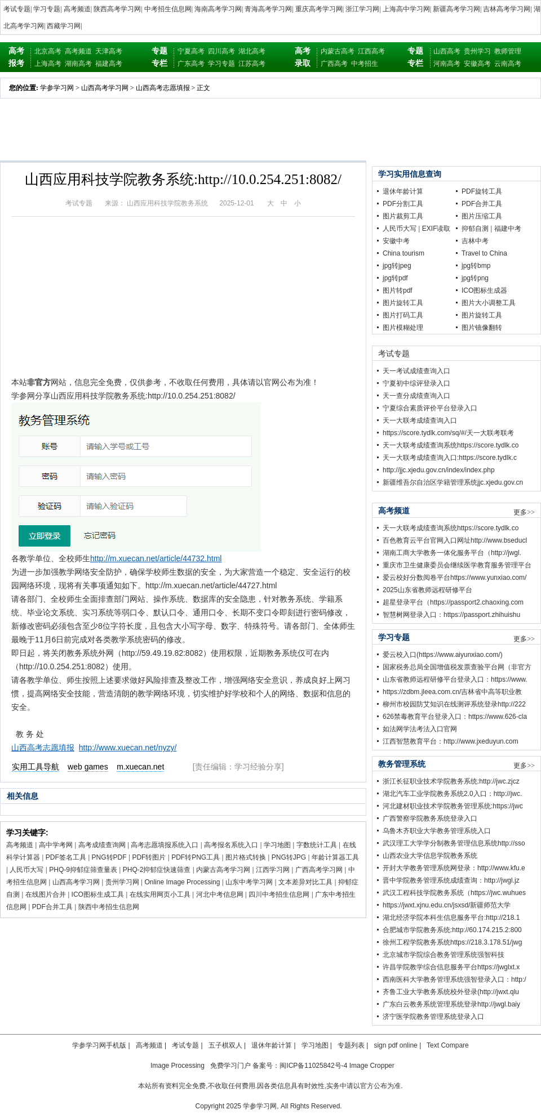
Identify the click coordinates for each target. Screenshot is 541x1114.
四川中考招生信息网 (279, 894)
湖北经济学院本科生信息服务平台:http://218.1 (451, 917)
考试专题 (16, 9)
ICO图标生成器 (484, 290)
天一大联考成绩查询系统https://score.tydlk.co (450, 445)
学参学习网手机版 (99, 1045)
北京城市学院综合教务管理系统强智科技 (443, 955)
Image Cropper (371, 1066)
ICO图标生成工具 (98, 894)
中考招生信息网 (168, 9)
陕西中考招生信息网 (108, 907)
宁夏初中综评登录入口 (416, 383)
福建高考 (108, 64)
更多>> (524, 512)
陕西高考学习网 (117, 9)
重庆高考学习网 (319, 9)
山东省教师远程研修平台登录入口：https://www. (455, 679)
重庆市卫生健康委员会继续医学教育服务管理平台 (457, 565)
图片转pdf (398, 290)
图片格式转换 (245, 857)
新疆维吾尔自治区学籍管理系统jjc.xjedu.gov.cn (453, 482)
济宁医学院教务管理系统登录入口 (433, 1017)
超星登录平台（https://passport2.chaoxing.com (453, 602)
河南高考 (446, 64)
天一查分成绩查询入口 (416, 396)
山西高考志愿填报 (163, 88)
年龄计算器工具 (335, 857)
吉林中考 (475, 241)
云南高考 (507, 64)
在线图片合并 (45, 894)
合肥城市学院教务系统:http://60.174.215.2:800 (452, 930)
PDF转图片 (149, 857)
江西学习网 (273, 870)
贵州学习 (477, 51)
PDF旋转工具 (482, 191)
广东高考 (191, 64)
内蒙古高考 (337, 51)
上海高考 (47, 64)
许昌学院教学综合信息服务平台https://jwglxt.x (451, 967)
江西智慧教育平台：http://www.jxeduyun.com (450, 741)
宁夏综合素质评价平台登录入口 (430, 408)
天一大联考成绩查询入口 (420, 420)
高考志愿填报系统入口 (164, 845)
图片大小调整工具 (489, 303)
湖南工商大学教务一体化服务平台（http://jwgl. (452, 553)
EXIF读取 (436, 228)
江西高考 (371, 51)
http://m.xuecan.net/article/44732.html (155, 558)
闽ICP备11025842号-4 (313, 1066)
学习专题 (46, 9)
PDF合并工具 (52, 907)
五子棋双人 (225, 1045)
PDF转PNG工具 (195, 857)
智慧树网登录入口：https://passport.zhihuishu (451, 615)
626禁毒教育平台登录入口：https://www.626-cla (455, 717)
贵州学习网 (122, 882)
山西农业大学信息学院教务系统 (430, 856)
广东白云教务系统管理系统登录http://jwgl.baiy (451, 1004)
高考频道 (77, 9)
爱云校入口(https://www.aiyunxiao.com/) (443, 655)
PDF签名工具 (66, 857)
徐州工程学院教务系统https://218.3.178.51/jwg (452, 942)
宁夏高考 (191, 51)
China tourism (403, 253)
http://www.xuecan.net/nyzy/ (128, 747)
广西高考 (334, 64)
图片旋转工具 (403, 303)
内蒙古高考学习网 (223, 870)
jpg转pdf (395, 278)
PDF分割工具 (403, 204)
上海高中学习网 (406, 9)
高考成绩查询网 (102, 845)
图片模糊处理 (403, 328)
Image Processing (177, 1066)
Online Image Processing (182, 882)
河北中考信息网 (219, 894)
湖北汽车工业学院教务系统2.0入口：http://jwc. (452, 794)
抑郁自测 (475, 228)
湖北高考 (251, 51)
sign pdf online (395, 1045)
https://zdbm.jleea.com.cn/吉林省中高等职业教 (452, 692)
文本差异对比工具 (305, 882)
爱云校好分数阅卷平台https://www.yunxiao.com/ (454, 577)
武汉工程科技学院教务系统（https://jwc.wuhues (454, 893)
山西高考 (446, 51)
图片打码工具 (403, 315)
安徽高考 (477, 64)
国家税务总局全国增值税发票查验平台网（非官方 (457, 667)
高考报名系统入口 (231, 845)
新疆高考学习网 (456, 9)
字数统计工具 (316, 845)
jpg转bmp (476, 266)
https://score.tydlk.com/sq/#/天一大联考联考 (448, 433)
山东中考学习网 (249, 882)
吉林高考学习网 (506, 9)
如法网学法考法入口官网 (420, 729)
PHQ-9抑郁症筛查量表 (83, 870)
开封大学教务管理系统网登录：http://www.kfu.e (454, 868)
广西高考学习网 (319, 870)
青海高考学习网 (268, 9)
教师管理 (507, 51)
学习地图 (277, 845)
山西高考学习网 (104, 88)
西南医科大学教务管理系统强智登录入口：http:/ (454, 979)
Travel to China (484, 253)
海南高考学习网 (218, 9)
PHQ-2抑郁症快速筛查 (157, 870)
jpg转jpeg (397, 266)
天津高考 (108, 51)
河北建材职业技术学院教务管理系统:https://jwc (453, 806)
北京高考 (47, 51)
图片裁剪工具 (403, 216)
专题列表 (351, 1045)
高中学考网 (56, 845)
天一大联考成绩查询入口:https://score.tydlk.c (450, 458)
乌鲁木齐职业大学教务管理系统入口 (437, 831)
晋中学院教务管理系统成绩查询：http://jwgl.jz (451, 880)
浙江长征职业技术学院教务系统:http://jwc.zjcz (451, 781)
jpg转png (475, 278)
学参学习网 (57, 88)
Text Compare (448, 1045)
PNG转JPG (289, 857)
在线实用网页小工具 (160, 894)
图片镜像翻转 (482, 328)
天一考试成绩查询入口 (416, 371)
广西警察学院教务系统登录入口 (430, 818)
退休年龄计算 (403, 191)
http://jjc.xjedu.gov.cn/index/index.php (439, 470)
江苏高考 (251, 64)
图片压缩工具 (482, 216)
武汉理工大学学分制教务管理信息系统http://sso (454, 843)
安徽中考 (396, 241)
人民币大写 (26, 870)
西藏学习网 (64, 26)
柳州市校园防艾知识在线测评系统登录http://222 (454, 704)
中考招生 (364, 64)
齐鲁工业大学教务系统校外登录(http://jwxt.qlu (451, 992)
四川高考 (221, 51)
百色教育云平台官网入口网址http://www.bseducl (455, 540)
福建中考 (507, 228)
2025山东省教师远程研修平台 (427, 590)
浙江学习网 (362, 9)
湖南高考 (78, 64)
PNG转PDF (109, 857)
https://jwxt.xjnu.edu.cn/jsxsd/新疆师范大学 (447, 905)
